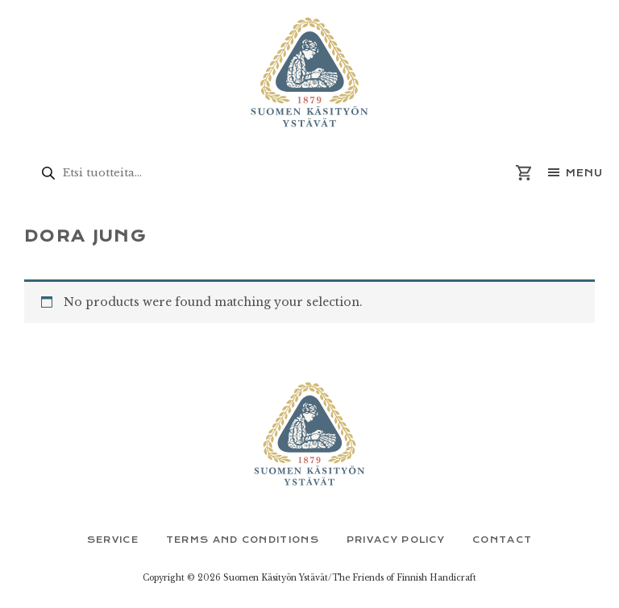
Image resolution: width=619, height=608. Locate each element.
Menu (584, 173)
